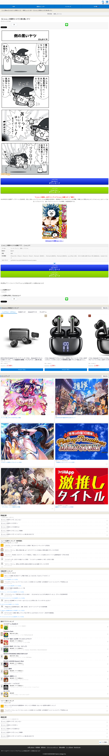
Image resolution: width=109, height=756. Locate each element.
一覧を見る (105, 308)
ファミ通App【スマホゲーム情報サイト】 (11, 10)
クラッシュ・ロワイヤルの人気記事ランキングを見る (13, 591)
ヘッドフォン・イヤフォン (9, 312)
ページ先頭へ (104, 742)
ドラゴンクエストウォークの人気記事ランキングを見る (13, 598)
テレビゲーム (43, 312)
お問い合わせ (31, 747)
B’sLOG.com (77, 747)
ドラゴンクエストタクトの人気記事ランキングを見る (13, 616)
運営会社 (43, 747)
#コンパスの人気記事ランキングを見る (10, 579)
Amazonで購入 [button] (22, 369)
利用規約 (38, 747)
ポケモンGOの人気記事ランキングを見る (10, 604)
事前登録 (49, 14)
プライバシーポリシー (52, 747)
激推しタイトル (58, 14)
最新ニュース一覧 (27, 10)
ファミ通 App (6, 2)
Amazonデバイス (32, 312)
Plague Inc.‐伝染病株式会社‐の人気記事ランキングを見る (13, 610)
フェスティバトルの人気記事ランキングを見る (11, 585)
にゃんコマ (3, 291)
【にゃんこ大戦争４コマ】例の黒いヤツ (42, 10)
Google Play (54, 190)
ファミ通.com (69, 747)
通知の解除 (62, 747)
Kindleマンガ (21, 312)
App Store (54, 181)
